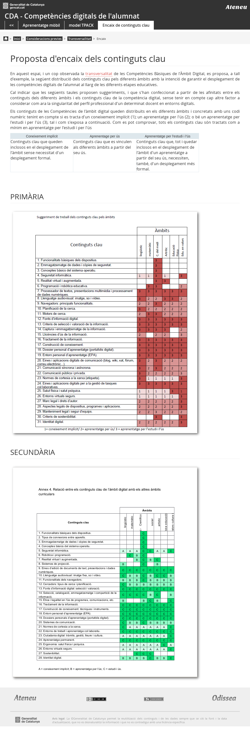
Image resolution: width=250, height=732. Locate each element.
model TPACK (81, 25)
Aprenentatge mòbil (41, 25)
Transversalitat (79, 38)
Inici (17, 38)
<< (11, 25)
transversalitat (98, 73)
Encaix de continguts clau (126, 25)
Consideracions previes (44, 38)
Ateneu (236, 7)
